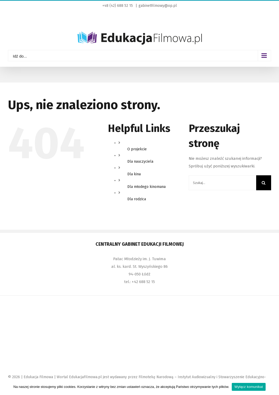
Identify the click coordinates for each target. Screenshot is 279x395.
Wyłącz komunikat (248, 387)
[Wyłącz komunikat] (272, 386)
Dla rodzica (136, 199)
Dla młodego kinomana (146, 186)
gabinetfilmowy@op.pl (158, 5)
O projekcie (137, 149)
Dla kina (134, 174)
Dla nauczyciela (140, 161)
